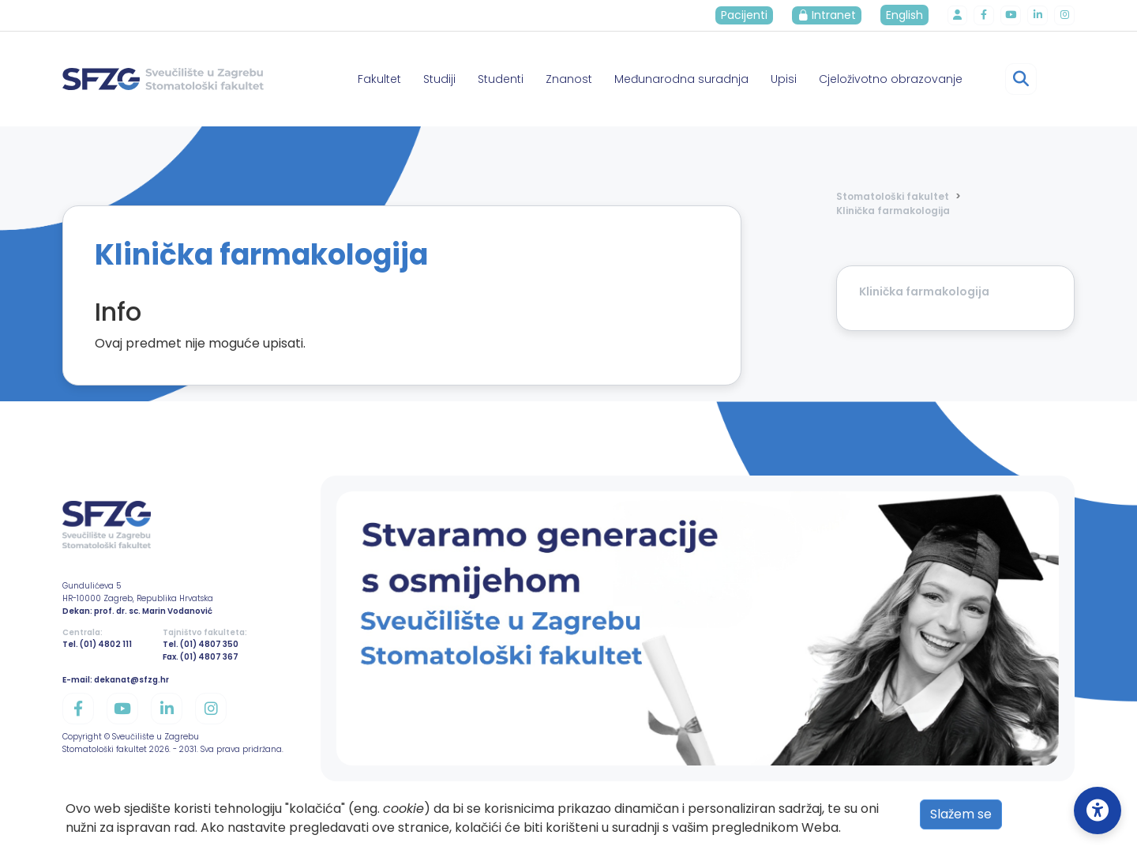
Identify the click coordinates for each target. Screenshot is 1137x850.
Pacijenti (751, 15)
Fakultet (379, 79)
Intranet (834, 15)
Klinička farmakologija (893, 210)
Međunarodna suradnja (681, 79)
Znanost (569, 79)
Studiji (439, 79)
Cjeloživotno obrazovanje (891, 79)
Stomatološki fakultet (892, 196)
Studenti (500, 79)
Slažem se (961, 814)
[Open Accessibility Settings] (1097, 810)
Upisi (784, 79)
